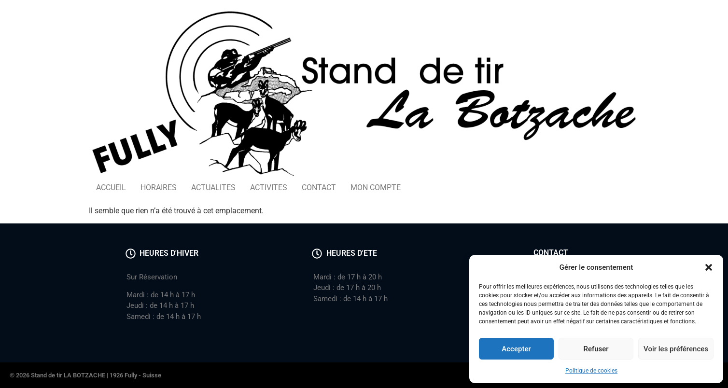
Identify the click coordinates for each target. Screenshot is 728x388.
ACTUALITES (213, 187)
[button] (709, 267)
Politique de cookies (591, 370)
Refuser (595, 349)
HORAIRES (158, 187)
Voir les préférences (676, 349)
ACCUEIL (111, 187)
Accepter (516, 349)
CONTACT (319, 187)
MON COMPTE (375, 187)
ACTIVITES (268, 187)
